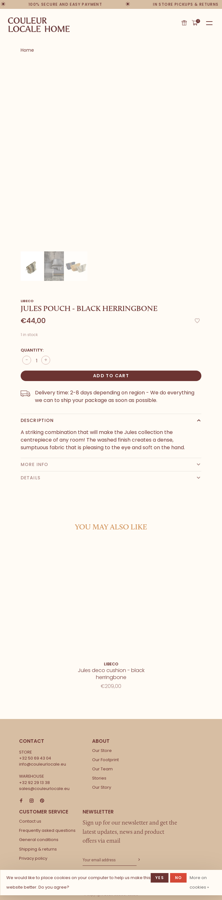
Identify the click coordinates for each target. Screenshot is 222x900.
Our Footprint (105, 759)
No (178, 877)
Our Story (101, 787)
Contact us (30, 821)
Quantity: (32, 350)
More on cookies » (199, 882)
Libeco (27, 300)
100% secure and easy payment (66, 4)
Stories (99, 778)
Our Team (102, 769)
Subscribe (138, 860)
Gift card (184, 23)
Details (30, 478)
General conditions (38, 839)
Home (27, 50)
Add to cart (111, 375)
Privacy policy (33, 858)
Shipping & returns (38, 849)
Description (37, 420)
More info (34, 464)
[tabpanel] (111, 156)
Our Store (102, 750)
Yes (159, 877)
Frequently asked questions (47, 830)
